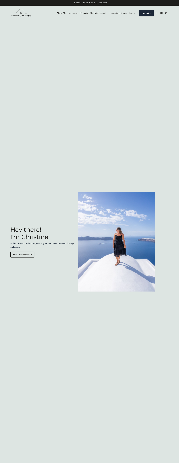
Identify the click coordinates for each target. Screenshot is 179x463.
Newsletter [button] (147, 13)
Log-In (132, 13)
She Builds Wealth (98, 13)
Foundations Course (118, 13)
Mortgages (73, 13)
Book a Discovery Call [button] (22, 254)
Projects (84, 13)
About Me (61, 13)
